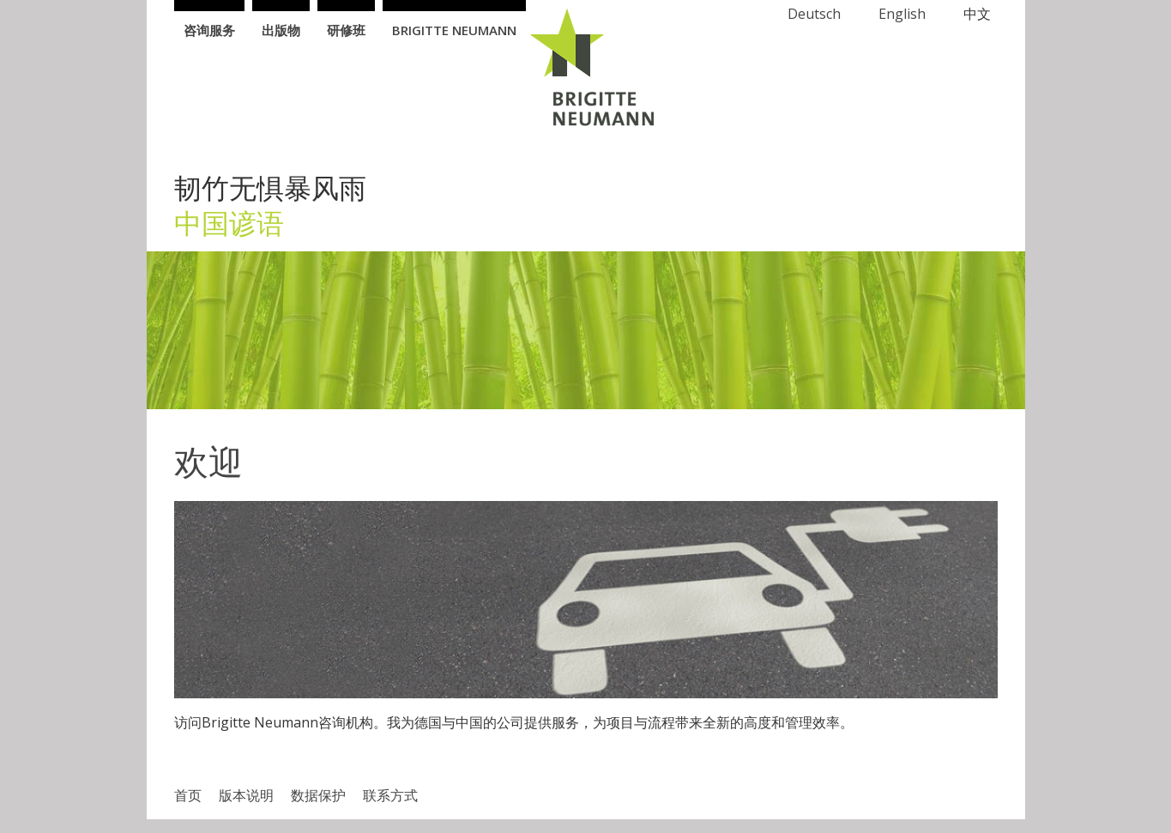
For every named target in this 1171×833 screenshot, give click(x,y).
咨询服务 (209, 30)
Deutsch (814, 13)
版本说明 (246, 795)
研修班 (346, 30)
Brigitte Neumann (454, 30)
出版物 (281, 30)
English (902, 13)
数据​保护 (318, 795)
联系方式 (390, 795)
